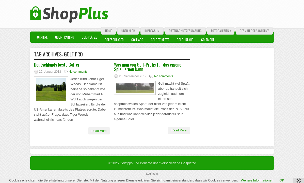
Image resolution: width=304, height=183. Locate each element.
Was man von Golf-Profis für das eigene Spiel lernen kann (147, 66)
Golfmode (207, 39)
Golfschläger (114, 39)
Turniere (41, 37)
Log (148, 173)
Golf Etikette (160, 39)
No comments (78, 71)
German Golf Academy (254, 30)
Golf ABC (137, 39)
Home (108, 30)
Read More (98, 131)
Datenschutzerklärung (185, 30)
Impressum (152, 30)
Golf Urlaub (185, 39)
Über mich (128, 30)
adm (155, 173)
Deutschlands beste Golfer (56, 64)
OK (281, 180)
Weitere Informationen (257, 180)
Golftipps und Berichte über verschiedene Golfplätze (158, 163)
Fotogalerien (222, 30)
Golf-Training (64, 37)
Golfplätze (89, 37)
